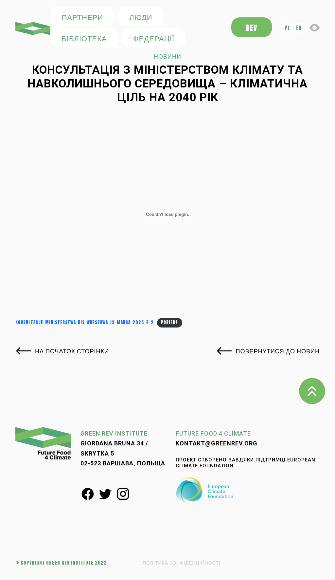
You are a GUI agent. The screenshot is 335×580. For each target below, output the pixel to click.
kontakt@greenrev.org (216, 443)
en (299, 28)
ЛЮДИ (140, 16)
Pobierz (169, 322)
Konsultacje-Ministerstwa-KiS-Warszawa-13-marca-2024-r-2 (84, 322)
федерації (153, 38)
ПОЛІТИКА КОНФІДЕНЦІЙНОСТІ (181, 562)
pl (287, 28)
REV (251, 27)
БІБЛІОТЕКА (84, 38)
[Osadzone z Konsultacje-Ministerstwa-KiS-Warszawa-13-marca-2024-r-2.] (167, 214)
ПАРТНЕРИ (82, 16)
